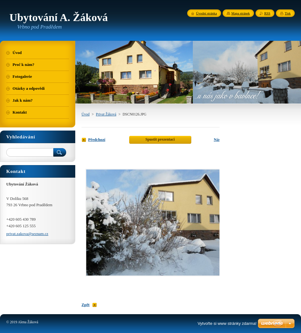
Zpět (86, 305)
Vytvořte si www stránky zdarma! (227, 323)
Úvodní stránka (206, 13)
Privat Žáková (106, 114)
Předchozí (96, 139)
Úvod (86, 114)
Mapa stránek (240, 13)
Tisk (288, 13)
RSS (267, 13)
